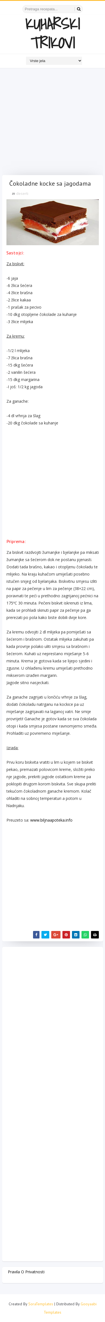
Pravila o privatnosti (26, 1271)
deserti (22, 193)
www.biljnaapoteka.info (51, 820)
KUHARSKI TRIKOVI (52, 33)
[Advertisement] (52, 123)
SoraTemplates (40, 1303)
